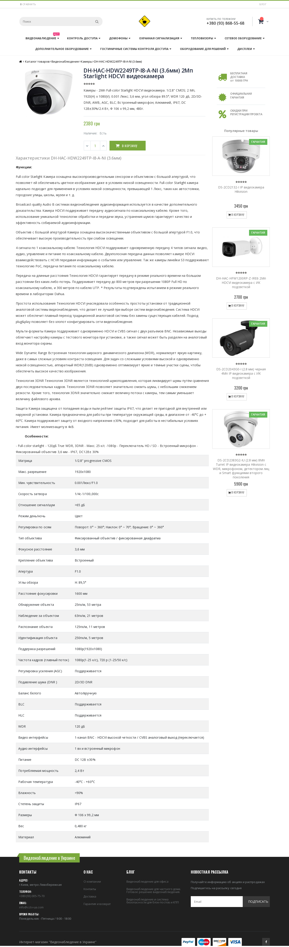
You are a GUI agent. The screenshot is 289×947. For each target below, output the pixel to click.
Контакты (90, 889)
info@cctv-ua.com (31, 907)
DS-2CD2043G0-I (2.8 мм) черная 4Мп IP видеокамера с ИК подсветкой (241, 373)
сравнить (29, 4)
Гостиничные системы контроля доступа (134, 49)
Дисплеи (244, 49)
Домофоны (118, 38)
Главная (21, 61)
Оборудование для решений (203, 49)
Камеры (86, 61)
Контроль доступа (82, 38)
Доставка (90, 896)
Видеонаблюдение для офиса (147, 881)
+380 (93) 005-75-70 (31, 896)
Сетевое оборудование (243, 38)
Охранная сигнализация (159, 38)
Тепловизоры (202, 38)
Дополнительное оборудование (62, 49)
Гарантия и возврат (97, 904)
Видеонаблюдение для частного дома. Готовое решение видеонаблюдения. (153, 890)
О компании (92, 881)
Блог (262, 4)
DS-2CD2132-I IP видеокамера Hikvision (241, 189)
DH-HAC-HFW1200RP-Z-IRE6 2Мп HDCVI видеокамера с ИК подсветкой (241, 282)
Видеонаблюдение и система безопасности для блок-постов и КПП (152, 900)
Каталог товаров (37, 61)
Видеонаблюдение (43, 37)
